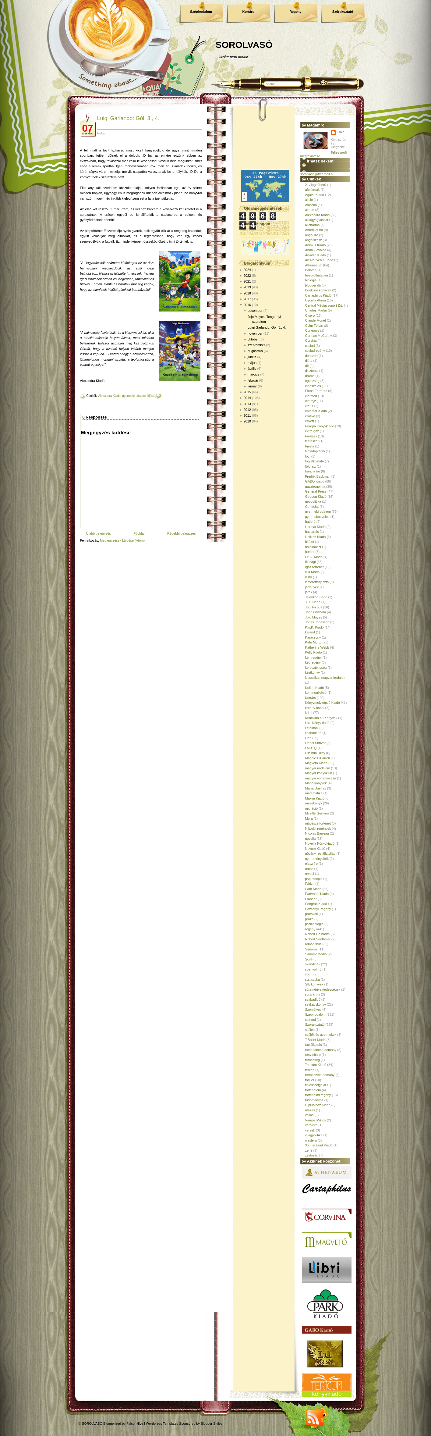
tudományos (314, 1100)
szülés (310, 1030)
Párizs (310, 883)
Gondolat (312, 506)
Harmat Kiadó (315, 527)
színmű (310, 1019)
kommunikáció (316, 692)
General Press (316, 491)
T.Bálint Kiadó (315, 1040)
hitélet (309, 541)
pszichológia (314, 924)
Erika (340, 132)
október (253, 339)
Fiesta (309, 446)
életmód (311, 396)
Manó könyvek (316, 783)
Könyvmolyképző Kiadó (322, 702)
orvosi (309, 873)
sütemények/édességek (323, 989)
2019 (247, 287)
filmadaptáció (315, 451)
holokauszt (313, 547)
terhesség (312, 1060)
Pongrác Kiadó (316, 904)
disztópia (311, 370)
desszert (311, 356)
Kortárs (248, 11)
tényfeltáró (313, 1055)
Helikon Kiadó (315, 537)
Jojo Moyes (313, 617)
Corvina (311, 340)
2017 (247, 299)
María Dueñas (315, 788)
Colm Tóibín (314, 325)
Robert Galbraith (317, 934)
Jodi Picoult (313, 607)
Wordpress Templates (162, 1423)
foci (307, 456)
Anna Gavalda (316, 250)
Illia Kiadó (312, 572)
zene (309, 1150)
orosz (309, 869)
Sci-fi (309, 959)
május (252, 363)
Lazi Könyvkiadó (317, 723)
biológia (311, 280)
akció (309, 199)
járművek (312, 587)
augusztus (255, 351)
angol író (311, 235)
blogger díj (313, 285)
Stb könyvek (314, 984)
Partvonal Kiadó (317, 894)
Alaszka (311, 205)
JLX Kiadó (312, 602)
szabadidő (312, 999)
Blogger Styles (211, 1423)
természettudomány (320, 1075)
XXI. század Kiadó (319, 1145)
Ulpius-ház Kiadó (317, 1105)
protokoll (311, 914)
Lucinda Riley (315, 753)
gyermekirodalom (134, 395)
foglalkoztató (314, 461)
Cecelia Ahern (315, 300)
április (252, 368)
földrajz (310, 466)
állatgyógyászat (316, 220)
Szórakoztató (342, 11)
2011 (247, 415)
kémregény (313, 657)
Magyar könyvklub (318, 773)
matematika (314, 793)
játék (308, 592)
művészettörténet (318, 823)
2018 (247, 293)
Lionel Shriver (315, 743)
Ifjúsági (152, 395)
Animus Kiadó (315, 245)
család (310, 345)
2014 (247, 398)
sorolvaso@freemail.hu (317, 174)
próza (309, 919)
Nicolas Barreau (317, 833)
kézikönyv (312, 672)
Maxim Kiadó (315, 798)
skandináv (312, 964)
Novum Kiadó (315, 848)
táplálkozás (313, 1044)
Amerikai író (314, 230)
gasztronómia (315, 486)
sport (309, 974)
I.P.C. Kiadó (314, 557)
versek (310, 1130)
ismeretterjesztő (317, 582)
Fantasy (311, 436)
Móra (309, 818)
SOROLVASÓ (244, 45)
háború (310, 521)
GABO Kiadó (314, 481)
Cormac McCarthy (318, 335)
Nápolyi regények (318, 828)
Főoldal (138, 533)
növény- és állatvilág (320, 853)
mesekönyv (313, 803)
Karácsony (313, 637)
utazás (310, 1110)
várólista (311, 1125)
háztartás (312, 531)
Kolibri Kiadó (314, 687)
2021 (247, 281)
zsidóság (311, 1155)
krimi (308, 712)
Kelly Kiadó (313, 652)
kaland (310, 632)
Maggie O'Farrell (317, 758)
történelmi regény (318, 1095)
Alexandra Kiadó (109, 395)
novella (310, 838)
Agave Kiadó (314, 195)
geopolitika (313, 501)
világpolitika (314, 1135)
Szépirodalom (201, 11)
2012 (247, 410)
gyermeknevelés (317, 516)
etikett (309, 421)
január (252, 386)
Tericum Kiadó (316, 1065)
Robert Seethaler (317, 939)
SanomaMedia (316, 954)
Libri (308, 738)
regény (310, 929)
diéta (309, 360)
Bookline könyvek (318, 290)
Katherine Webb (317, 647)
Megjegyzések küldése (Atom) (122, 540)
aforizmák (312, 189)
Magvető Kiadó (316, 763)
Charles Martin (316, 310)
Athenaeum (313, 265)
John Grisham (315, 612)
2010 (247, 421)
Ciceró (310, 315)
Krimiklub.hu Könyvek (321, 718)
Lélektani (312, 728)
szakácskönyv (315, 1004)
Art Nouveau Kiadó (319, 260)
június (252, 357)
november (255, 333)
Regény (295, 11)
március (254, 374)
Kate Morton (314, 642)
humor (310, 552)
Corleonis (312, 330)
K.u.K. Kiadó (314, 627)
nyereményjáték (317, 859)
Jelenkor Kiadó (316, 597)
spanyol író (313, 969)
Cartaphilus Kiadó (318, 295)
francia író (312, 471)
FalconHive (134, 1423)
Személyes (313, 1009)
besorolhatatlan (316, 275)
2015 (247, 392)
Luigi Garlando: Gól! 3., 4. (128, 118)
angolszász (313, 240)
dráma (310, 376)
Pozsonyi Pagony (318, 909)
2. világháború (315, 185)
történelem (313, 1090)
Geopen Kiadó (316, 496)
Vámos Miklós (315, 1120)
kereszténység (316, 667)
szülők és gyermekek (321, 1034)
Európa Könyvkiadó (319, 426)
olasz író (311, 863)
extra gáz (312, 431)
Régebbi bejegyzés (181, 533)
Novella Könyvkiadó (320, 843)
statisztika (312, 979)
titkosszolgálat (315, 1085)
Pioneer (311, 899)
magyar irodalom (317, 768)
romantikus (313, 944)
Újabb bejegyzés (98, 533)
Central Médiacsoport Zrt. (324, 305)
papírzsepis (313, 879)
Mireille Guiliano (317, 813)
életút (309, 406)
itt (111, 209)
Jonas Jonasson (317, 622)
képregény (313, 662)
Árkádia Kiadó (315, 255)
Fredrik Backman (317, 476)
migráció (311, 808)
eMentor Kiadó (316, 411)
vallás (309, 1115)
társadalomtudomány (321, 1050)
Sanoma (311, 949)
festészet (312, 441)
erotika (310, 416)
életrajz (310, 401)
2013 (247, 404)
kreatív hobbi (314, 708)
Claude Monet (315, 320)
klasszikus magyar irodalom (325, 677)
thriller (309, 1080)
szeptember (256, 345)
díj (307, 366)
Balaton (310, 270)
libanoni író (313, 733)
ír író (308, 577)
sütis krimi (312, 994)
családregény (315, 350)
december (255, 310)
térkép (310, 1070)
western (311, 1140)
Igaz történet (314, 567)
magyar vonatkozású (320, 778)
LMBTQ (311, 748)
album (309, 210)
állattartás (312, 225)
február (253, 380)
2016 (247, 305)
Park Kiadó (313, 889)
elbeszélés (313, 386)
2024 (247, 270)
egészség (312, 381)
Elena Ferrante (316, 391)
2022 (247, 275)
